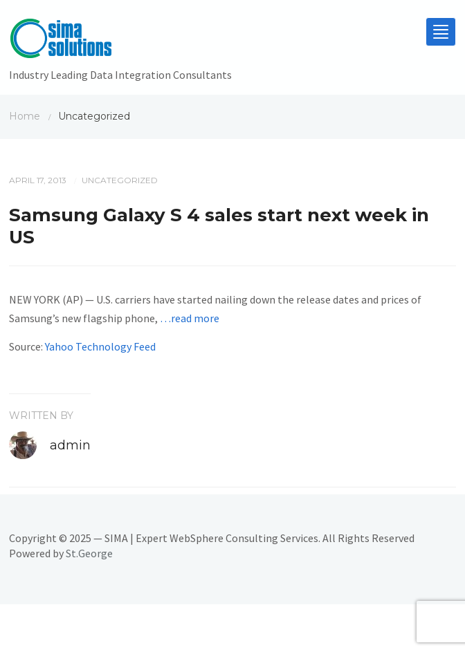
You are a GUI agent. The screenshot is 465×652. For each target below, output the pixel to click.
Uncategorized (120, 180)
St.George (89, 553)
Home (24, 116)
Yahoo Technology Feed (100, 346)
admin (70, 445)
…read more (189, 318)
